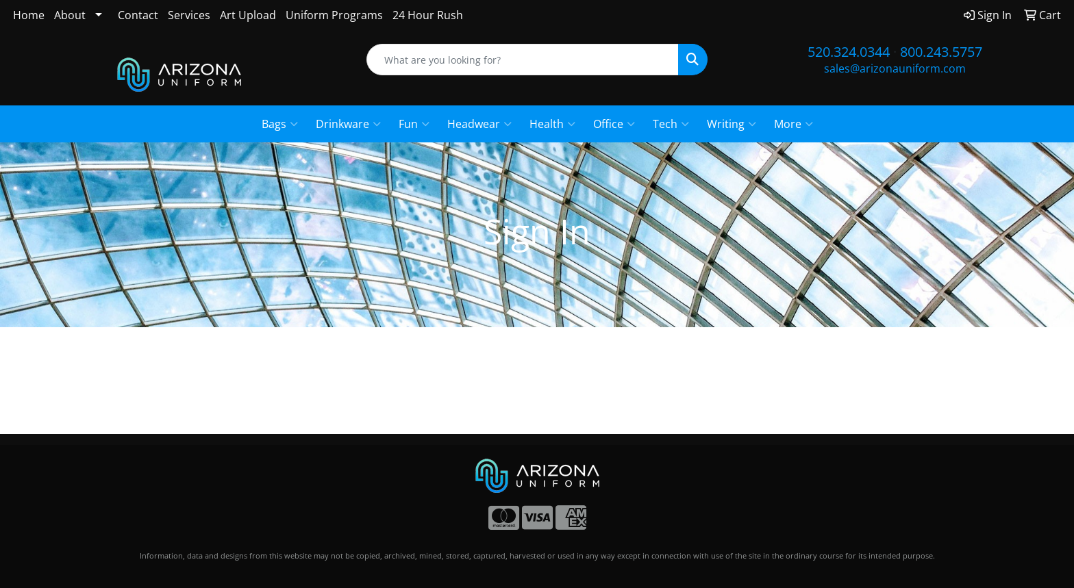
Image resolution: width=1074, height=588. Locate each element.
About (70, 15)
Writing (731, 124)
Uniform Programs (334, 15)
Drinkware (348, 124)
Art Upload (248, 15)
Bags (280, 124)
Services (189, 15)
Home (29, 15)
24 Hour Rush (427, 15)
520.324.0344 (849, 51)
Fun (414, 124)
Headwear (479, 124)
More (793, 124)
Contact (138, 15)
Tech (671, 124)
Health (552, 124)
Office (614, 124)
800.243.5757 (941, 51)
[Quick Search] (522, 59)
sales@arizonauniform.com (895, 68)
